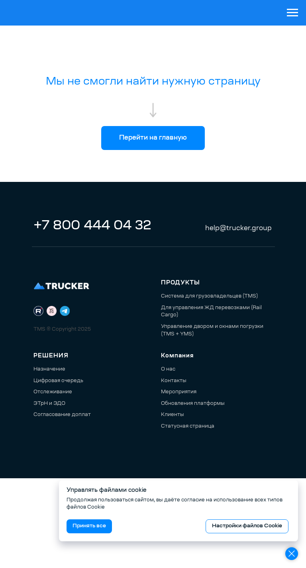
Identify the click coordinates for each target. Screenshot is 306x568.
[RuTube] (38, 311)
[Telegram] (65, 311)
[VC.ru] (52, 311)
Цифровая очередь (58, 381)
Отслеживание (52, 392)
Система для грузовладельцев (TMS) (209, 296)
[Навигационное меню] (292, 13)
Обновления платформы (193, 403)
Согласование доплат (62, 414)
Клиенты (172, 414)
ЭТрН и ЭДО (49, 403)
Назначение (49, 369)
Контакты (173, 381)
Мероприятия (178, 392)
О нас (168, 369)
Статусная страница (187, 426)
